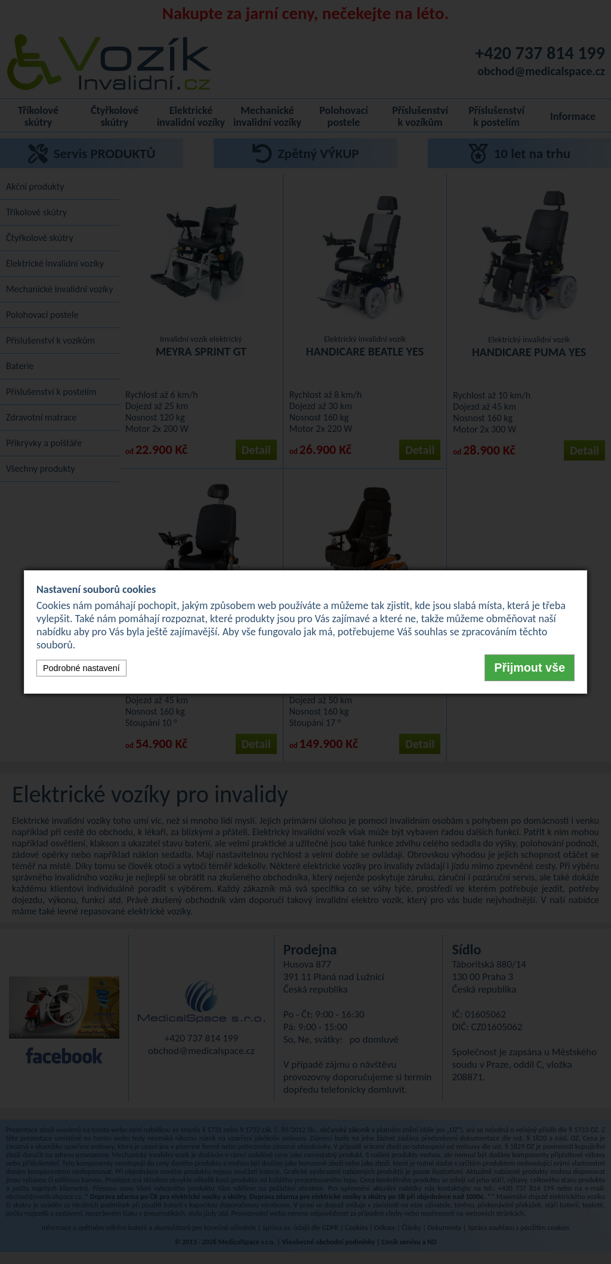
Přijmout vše (529, 667)
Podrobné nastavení (81, 668)
